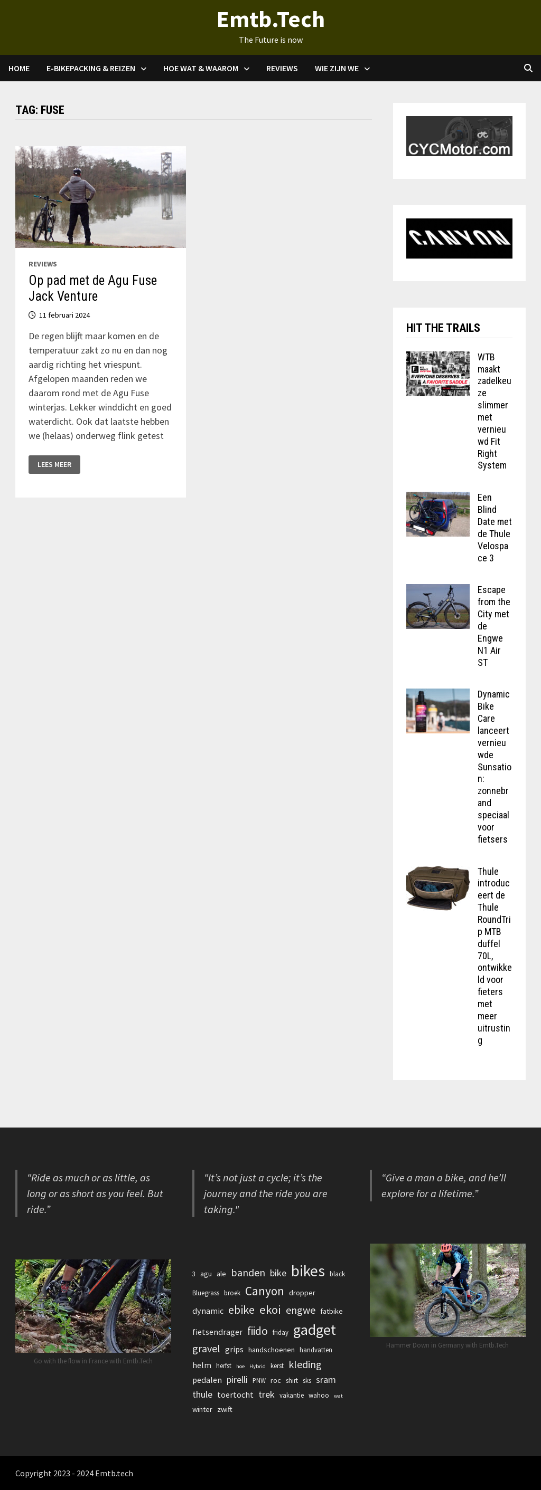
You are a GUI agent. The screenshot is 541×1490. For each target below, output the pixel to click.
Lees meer (54, 464)
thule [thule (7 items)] (202, 1394)
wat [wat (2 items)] (338, 1395)
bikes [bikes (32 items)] (308, 1271)
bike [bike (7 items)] (278, 1273)
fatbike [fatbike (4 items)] (331, 1311)
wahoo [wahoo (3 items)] (319, 1395)
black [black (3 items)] (337, 1273)
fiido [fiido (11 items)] (257, 1331)
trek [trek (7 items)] (266, 1394)
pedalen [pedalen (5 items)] (207, 1379)
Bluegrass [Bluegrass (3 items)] (205, 1292)
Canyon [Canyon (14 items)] (264, 1290)
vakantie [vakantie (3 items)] (291, 1395)
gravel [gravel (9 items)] (206, 1348)
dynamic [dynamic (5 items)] (207, 1310)
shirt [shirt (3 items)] (292, 1380)
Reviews (282, 68)
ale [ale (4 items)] (221, 1273)
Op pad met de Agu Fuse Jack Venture (93, 288)
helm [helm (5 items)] (201, 1365)
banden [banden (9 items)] (248, 1272)
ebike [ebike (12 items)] (241, 1309)
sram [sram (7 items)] (326, 1379)
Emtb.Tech (271, 18)
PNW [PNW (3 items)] (259, 1380)
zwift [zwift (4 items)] (224, 1409)
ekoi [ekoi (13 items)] (270, 1309)
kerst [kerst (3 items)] (277, 1365)
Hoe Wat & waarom (200, 68)
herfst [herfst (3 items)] (223, 1365)
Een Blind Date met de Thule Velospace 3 (495, 527)
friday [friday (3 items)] (280, 1332)
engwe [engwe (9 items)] (300, 1309)
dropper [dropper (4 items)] (302, 1292)
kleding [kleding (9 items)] (305, 1364)
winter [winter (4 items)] (202, 1409)
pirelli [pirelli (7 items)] (237, 1379)
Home (19, 68)
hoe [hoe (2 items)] (240, 1366)
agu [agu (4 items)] (206, 1273)
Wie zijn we (337, 68)
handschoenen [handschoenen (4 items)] (271, 1349)
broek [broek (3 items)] (232, 1292)
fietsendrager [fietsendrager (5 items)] (217, 1331)
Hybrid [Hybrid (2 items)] (257, 1366)
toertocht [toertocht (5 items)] (235, 1394)
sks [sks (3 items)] (307, 1380)
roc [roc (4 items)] (275, 1380)
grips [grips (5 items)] (234, 1349)
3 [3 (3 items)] (193, 1273)
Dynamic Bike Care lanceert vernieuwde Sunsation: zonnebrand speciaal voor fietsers (494, 766)
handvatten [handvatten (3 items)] (316, 1349)
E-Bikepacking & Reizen (90, 68)
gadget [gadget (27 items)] (314, 1329)
